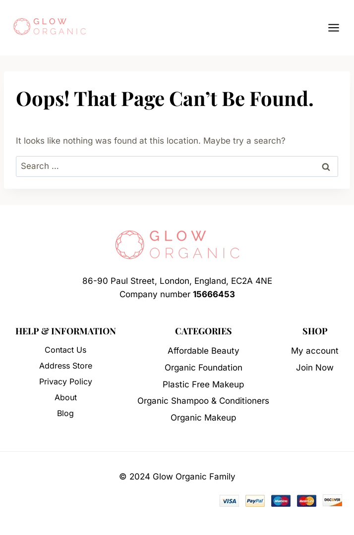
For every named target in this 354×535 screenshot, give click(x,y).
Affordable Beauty (203, 351)
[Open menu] (338, 27)
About (66, 397)
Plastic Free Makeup (203, 384)
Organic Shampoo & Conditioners (203, 401)
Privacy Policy (65, 381)
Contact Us (65, 350)
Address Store (65, 366)
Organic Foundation (203, 368)
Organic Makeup (203, 418)
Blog (65, 413)
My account (315, 351)
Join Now (315, 368)
